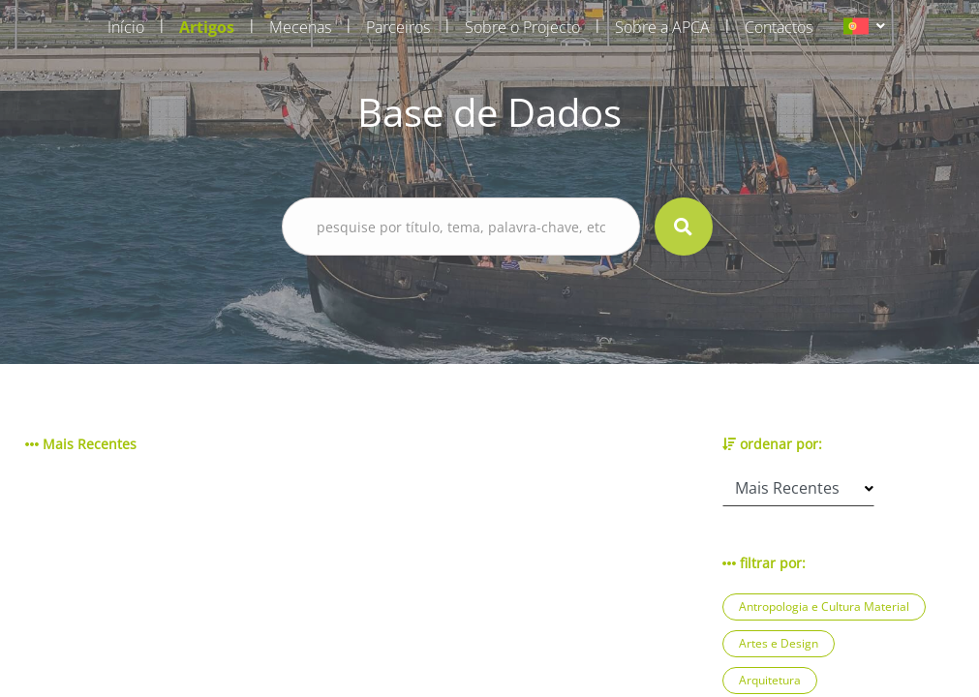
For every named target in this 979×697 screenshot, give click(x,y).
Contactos (778, 27)
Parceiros (398, 27)
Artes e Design (778, 643)
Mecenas (300, 27)
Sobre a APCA (662, 27)
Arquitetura (770, 680)
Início (125, 27)
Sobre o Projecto (522, 27)
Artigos (206, 27)
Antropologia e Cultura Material (824, 606)
